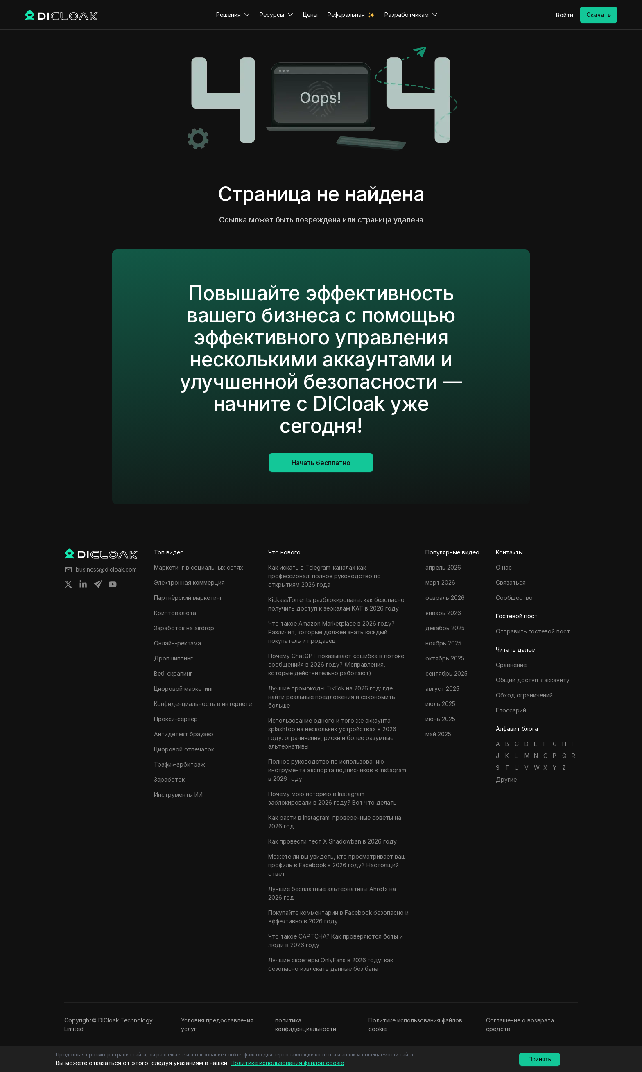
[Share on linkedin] (83, 584)
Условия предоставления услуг (217, 1024)
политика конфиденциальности (305, 1024)
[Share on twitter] (68, 584)
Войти (564, 14)
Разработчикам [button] (411, 15)
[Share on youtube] (113, 584)
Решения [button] (233, 15)
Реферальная (346, 14)
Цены (310, 14)
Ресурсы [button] (276, 15)
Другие (506, 779)
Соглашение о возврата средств (520, 1024)
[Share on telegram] (98, 584)
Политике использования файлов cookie (415, 1024)
